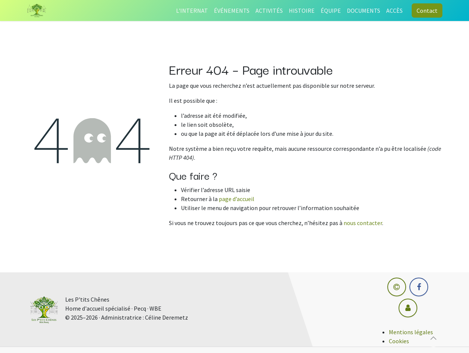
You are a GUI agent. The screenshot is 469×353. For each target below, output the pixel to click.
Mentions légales (411, 332)
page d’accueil (236, 199)
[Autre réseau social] (408, 308)
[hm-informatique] (396, 287)
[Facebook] (418, 287)
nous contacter (363, 223)
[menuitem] (192, 10)
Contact (427, 10)
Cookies (399, 341)
